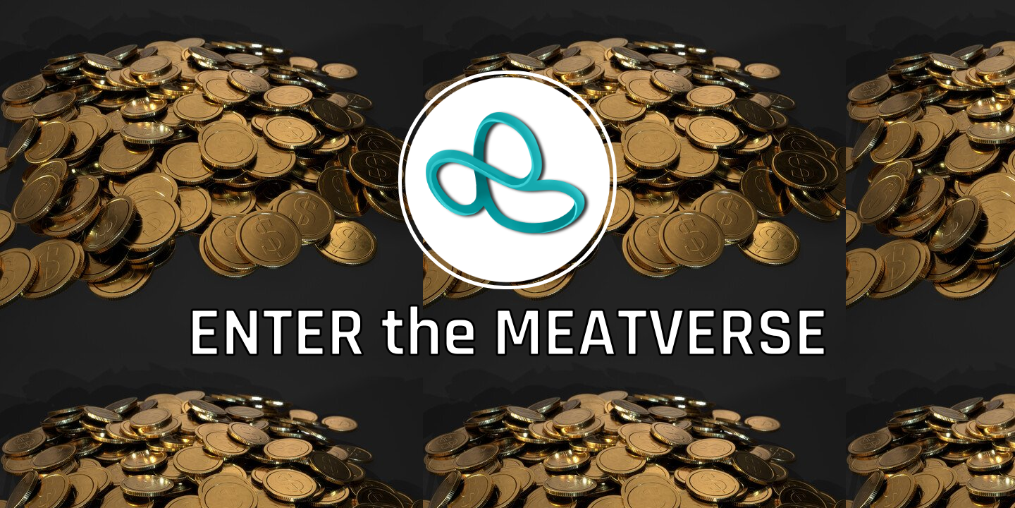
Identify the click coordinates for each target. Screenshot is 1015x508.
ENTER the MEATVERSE (507, 334)
